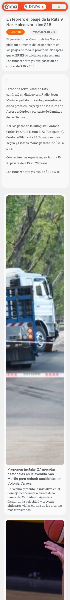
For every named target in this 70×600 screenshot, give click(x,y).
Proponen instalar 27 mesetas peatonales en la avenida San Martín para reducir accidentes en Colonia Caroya (34, 476)
